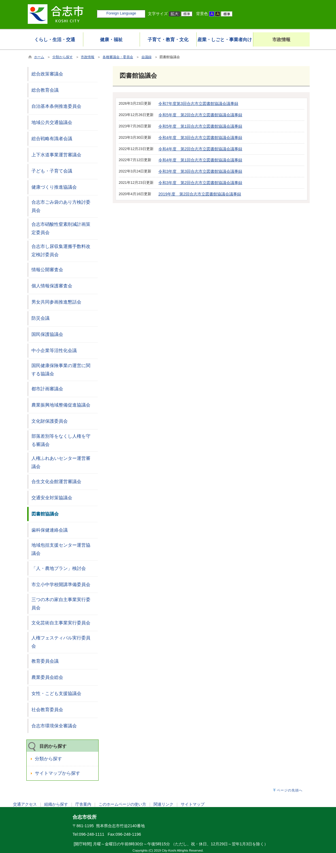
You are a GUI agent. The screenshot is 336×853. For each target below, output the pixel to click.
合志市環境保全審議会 (54, 725)
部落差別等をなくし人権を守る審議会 (60, 440)
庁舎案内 (83, 804)
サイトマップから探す (57, 773)
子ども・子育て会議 (51, 171)
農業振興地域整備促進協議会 (60, 405)
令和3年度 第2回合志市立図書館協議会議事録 (200, 182)
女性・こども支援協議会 (56, 693)
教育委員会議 (45, 661)
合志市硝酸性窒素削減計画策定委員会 (60, 228)
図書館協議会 (45, 513)
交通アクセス (25, 804)
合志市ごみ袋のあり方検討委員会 (60, 206)
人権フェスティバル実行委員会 (60, 641)
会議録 (146, 57)
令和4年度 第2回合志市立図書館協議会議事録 (200, 149)
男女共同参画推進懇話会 (56, 302)
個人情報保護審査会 (51, 285)
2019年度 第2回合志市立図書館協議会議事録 (199, 194)
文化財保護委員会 (49, 421)
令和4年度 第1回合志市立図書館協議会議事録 (200, 160)
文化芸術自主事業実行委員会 (60, 622)
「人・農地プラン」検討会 (58, 568)
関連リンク (163, 804)
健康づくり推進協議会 (54, 187)
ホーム (39, 57)
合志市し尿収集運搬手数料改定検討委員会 (60, 250)
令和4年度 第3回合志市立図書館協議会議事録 (200, 137)
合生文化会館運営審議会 (56, 481)
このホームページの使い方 (122, 804)
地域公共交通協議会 (51, 122)
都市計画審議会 (47, 388)
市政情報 (87, 57)
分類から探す (62, 57)
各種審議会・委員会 (118, 57)
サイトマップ (193, 804)
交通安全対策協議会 (51, 497)
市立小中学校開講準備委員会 (60, 584)
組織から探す (56, 804)
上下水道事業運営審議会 (56, 154)
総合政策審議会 (47, 73)
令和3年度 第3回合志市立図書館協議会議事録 (200, 171)
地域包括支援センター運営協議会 (60, 549)
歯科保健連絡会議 (49, 530)
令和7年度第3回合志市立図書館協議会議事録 (198, 103)
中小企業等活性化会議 (54, 350)
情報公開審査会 (47, 269)
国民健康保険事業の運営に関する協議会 (60, 369)
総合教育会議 (45, 90)
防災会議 (40, 318)
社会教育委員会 (47, 709)
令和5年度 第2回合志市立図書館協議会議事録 (200, 115)
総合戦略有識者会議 (51, 138)
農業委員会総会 (47, 677)
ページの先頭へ (290, 790)
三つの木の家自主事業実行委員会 (60, 603)
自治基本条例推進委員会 (56, 106)
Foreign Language (121, 13)
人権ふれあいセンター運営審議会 (60, 462)
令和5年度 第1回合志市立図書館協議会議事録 (200, 126)
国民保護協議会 (47, 334)
